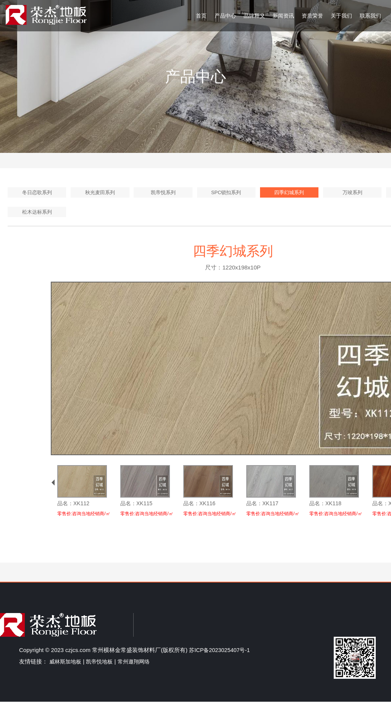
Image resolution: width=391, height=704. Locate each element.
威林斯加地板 (66, 663)
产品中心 (225, 16)
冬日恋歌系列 (37, 193)
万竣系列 (352, 193)
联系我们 (370, 16)
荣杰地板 (46, 15)
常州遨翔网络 (139, 663)
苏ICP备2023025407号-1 (221, 652)
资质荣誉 (312, 16)
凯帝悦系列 (163, 193)
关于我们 (341, 16)
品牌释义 (254, 16)
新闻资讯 (283, 16)
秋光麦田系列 (100, 193)
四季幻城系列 (289, 193)
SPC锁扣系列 (226, 193)
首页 (201, 16)
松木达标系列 (37, 214)
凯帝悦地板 (102, 663)
